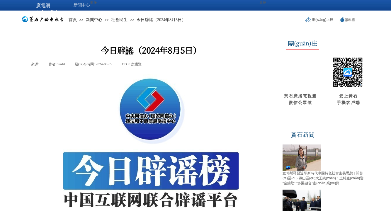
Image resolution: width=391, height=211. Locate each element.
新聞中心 (94, 20)
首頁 (73, 20)
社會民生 (119, 20)
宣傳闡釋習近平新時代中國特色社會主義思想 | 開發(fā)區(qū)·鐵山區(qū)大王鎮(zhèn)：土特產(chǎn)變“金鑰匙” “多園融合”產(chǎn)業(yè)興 (323, 178)
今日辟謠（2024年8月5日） (161, 20)
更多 (262, 2)
